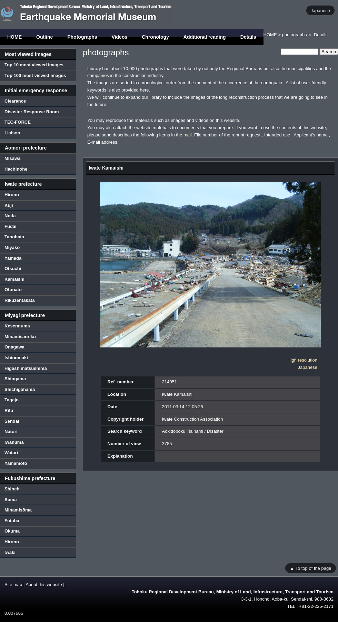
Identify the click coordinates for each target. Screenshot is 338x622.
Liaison (12, 132)
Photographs (82, 37)
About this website (44, 584)
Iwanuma (14, 442)
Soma (10, 499)
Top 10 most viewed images (33, 64)
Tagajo (11, 399)
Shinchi (12, 488)
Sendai (11, 421)
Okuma (12, 531)
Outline (44, 37)
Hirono (11, 194)
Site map (13, 584)
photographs (294, 34)
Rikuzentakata (19, 300)
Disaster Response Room (31, 111)
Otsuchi (12, 268)
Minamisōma (18, 510)
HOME (14, 37)
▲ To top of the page (310, 568)
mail (187, 134)
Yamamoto (15, 463)
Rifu (8, 410)
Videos (120, 37)
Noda (10, 215)
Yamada (12, 258)
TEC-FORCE (17, 122)
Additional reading (204, 37)
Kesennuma (17, 325)
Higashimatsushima (25, 368)
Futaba (11, 520)
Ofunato (13, 289)
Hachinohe (15, 169)
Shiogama (15, 378)
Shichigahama (19, 389)
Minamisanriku (20, 336)
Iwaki (10, 552)
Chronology (155, 37)
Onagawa (14, 347)
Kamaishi (14, 279)
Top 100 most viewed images (35, 75)
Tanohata (14, 236)
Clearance (15, 101)
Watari (11, 452)
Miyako (12, 247)
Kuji (8, 205)
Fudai (10, 226)
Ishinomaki (16, 357)
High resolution (302, 360)
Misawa (12, 158)
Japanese (320, 10)
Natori (11, 431)
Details (248, 37)
